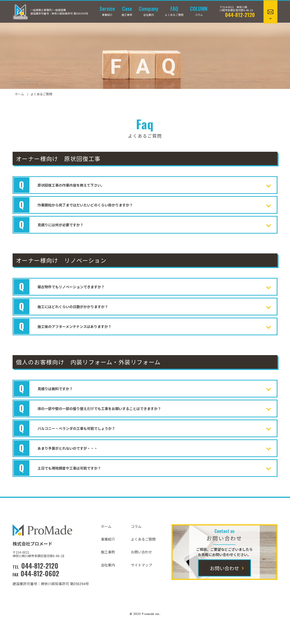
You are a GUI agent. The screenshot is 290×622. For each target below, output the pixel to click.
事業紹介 (107, 11)
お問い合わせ (141, 552)
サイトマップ (141, 565)
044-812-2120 (240, 15)
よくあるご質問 (174, 11)
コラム (198, 11)
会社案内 (148, 11)
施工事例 (127, 11)
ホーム (19, 94)
